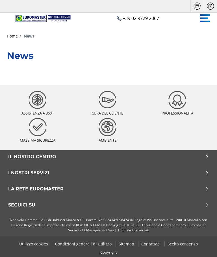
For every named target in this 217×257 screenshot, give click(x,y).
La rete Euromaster (108, 189)
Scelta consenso (183, 244)
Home (12, 36)
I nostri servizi (108, 173)
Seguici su (108, 205)
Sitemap (127, 244)
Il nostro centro (108, 157)
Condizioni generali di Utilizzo (84, 244)
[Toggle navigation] (205, 18)
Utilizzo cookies (34, 244)
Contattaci (151, 244)
